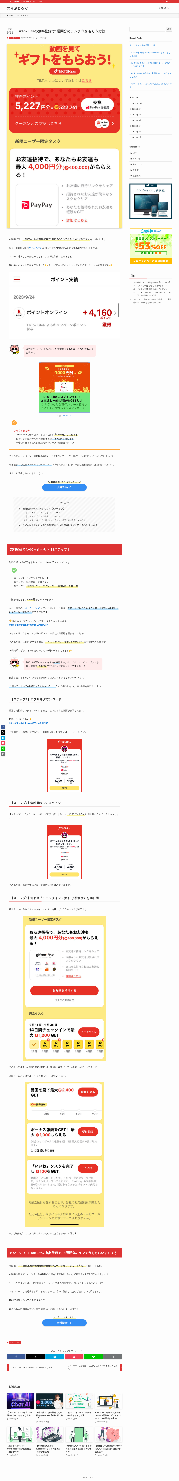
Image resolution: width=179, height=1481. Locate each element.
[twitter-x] (163, 1)
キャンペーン (14, 38)
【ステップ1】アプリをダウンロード (44, 512)
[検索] (170, 1)
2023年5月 (137, 121)
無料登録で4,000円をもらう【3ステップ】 (44, 508)
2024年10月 (137, 103)
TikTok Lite (67, 416)
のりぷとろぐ (17, 8)
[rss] (167, 1)
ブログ (136, 172)
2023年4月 (137, 127)
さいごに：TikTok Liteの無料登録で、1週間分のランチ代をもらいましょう (60, 525)
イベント (137, 161)
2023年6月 (137, 115)
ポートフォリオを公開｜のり (142, 45)
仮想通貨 (137, 178)
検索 (169, 29)
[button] (16, 1356)
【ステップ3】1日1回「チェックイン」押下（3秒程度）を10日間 (57, 520)
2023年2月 (137, 139)
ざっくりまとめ (33, 608)
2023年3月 (137, 133)
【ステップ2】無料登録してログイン (44, 516)
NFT (135, 155)
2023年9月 (137, 109)
